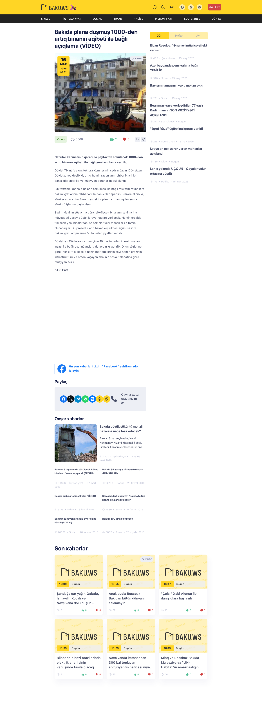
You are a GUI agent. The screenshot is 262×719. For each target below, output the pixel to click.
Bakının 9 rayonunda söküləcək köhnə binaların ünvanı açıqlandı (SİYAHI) (76, 471)
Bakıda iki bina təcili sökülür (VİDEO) (75, 496)
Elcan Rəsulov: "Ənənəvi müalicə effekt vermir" (178, 47)
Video (61, 139)
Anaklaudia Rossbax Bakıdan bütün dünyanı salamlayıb (127, 598)
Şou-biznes (192, 18)
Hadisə (138, 18)
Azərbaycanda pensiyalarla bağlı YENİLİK (174, 67)
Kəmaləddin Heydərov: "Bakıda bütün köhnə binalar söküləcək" (123, 498)
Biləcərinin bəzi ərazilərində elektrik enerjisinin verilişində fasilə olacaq (79, 662)
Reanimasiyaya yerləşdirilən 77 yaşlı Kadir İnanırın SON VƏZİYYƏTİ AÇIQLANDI (176, 110)
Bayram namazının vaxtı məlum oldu (176, 85)
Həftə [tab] (179, 35)
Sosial (97, 18)
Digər (164, 161)
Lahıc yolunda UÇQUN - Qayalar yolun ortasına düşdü (178, 171)
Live (214, 7)
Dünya (216, 18)
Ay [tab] (198, 35)
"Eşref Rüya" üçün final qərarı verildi (176, 129)
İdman (117, 18)
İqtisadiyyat (72, 18)
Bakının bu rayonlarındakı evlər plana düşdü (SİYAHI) (75, 520)
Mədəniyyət (164, 18)
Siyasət (46, 18)
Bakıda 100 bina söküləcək (117, 518)
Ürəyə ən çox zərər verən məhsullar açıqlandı (176, 151)
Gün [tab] (159, 35)
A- (137, 139)
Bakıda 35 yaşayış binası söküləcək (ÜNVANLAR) (122, 471)
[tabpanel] (179, 113)
